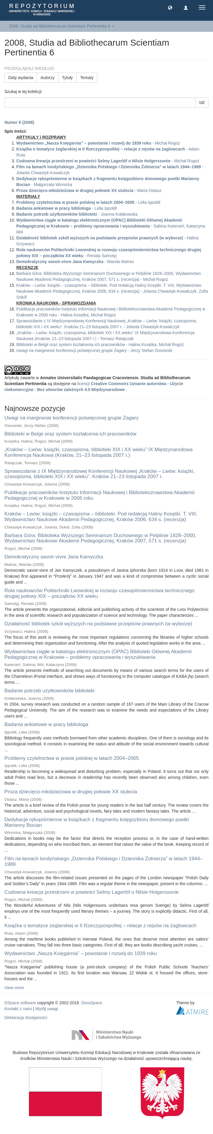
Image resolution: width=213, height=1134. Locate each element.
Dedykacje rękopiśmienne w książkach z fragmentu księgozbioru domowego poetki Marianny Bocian (96, 822)
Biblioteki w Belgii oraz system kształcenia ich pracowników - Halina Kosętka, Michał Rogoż (100, 344)
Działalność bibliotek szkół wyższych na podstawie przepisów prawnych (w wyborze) (98, 624)
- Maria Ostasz (89, 190)
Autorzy (47, 77)
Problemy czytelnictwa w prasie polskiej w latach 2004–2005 (71, 758)
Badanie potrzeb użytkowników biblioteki (49, 690)
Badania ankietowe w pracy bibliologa (46, 724)
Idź (202, 102)
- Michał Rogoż (98, 143)
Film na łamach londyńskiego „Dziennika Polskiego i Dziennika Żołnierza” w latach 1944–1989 (103, 861)
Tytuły (67, 77)
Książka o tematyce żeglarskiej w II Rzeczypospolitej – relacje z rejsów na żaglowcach (100, 925)
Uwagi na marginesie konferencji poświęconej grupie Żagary (71, 418)
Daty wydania (20, 77)
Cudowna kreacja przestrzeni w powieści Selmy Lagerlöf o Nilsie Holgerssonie (91, 892)
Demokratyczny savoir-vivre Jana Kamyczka (53, 557)
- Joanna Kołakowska (77, 214)
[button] (170, 7)
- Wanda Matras (75, 261)
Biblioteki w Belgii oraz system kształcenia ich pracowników (70, 434)
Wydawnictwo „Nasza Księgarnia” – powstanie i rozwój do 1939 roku (80, 953)
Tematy (86, 77)
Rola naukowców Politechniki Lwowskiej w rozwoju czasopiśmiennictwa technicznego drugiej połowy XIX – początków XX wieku (99, 593)
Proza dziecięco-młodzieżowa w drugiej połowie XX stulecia (70, 792)
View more (14, 987)
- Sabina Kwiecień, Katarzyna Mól (110, 226)
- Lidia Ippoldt (88, 202)
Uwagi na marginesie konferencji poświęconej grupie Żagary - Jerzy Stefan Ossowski (94, 350)
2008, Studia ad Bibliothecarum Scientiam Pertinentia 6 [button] (61, 26)
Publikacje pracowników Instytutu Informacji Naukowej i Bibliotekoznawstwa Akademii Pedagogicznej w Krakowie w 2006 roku (99, 495)
